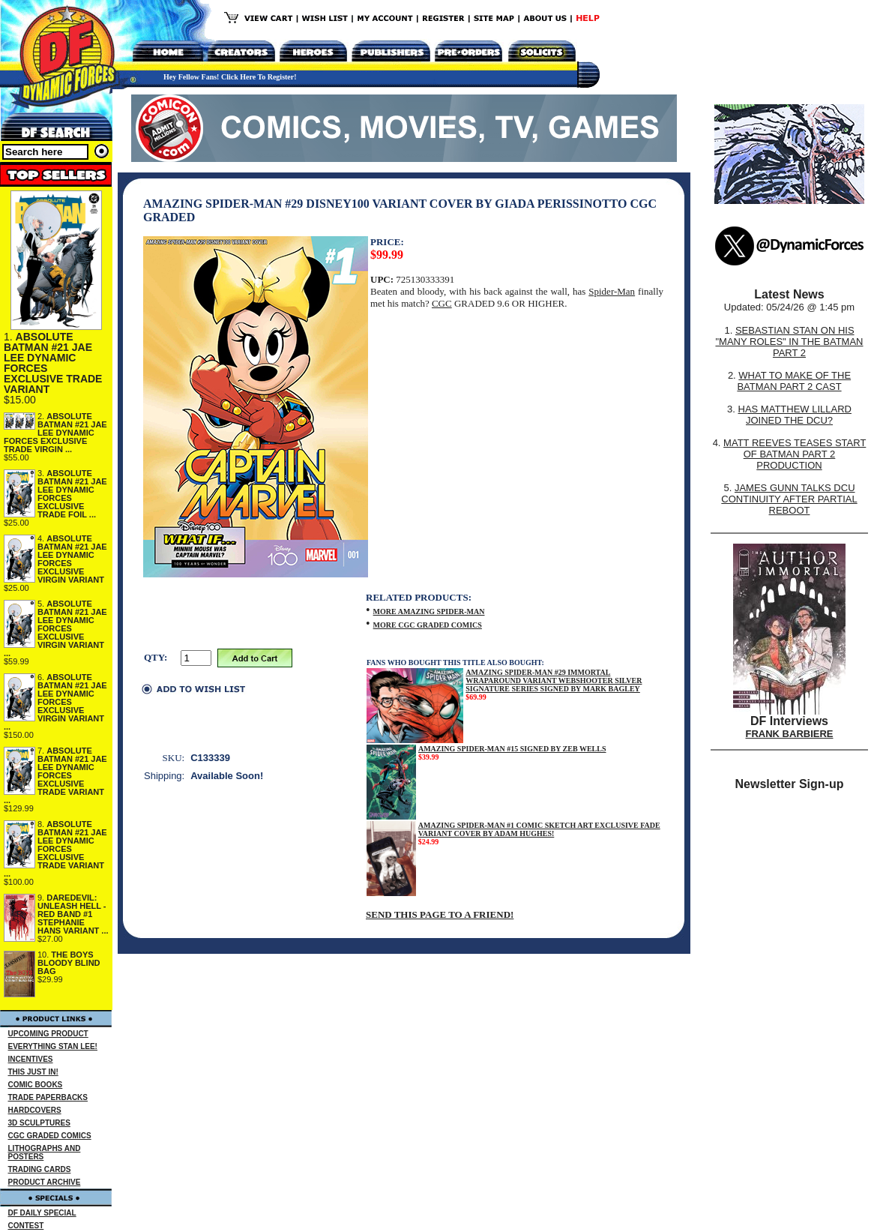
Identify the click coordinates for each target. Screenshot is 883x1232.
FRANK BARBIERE (790, 733)
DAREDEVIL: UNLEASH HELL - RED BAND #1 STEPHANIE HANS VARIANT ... (73, 914)
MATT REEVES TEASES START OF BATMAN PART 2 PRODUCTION (794, 454)
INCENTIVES (30, 1059)
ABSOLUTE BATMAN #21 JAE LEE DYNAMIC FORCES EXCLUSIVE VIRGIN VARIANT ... (55, 628)
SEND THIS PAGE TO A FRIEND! (439, 914)
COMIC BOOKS (35, 1085)
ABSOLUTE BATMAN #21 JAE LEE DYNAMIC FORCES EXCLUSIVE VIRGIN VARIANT (72, 559)
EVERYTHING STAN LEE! (52, 1046)
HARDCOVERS (34, 1110)
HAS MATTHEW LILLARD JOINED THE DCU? (795, 414)
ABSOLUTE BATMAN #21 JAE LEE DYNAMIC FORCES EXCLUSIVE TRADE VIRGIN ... (55, 433)
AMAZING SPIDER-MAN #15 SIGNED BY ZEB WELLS (512, 749)
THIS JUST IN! (33, 1072)
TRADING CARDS (39, 1169)
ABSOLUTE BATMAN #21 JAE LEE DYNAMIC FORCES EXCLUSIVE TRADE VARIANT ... (55, 775)
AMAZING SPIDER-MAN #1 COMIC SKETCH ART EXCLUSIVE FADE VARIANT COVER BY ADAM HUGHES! (539, 829)
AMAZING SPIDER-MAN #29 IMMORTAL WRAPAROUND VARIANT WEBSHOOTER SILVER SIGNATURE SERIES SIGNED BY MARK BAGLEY (553, 680)
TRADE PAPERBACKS (48, 1097)
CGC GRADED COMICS (49, 1136)
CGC (442, 303)
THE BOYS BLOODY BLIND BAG (68, 963)
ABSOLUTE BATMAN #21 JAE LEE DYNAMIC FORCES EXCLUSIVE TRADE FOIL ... (72, 494)
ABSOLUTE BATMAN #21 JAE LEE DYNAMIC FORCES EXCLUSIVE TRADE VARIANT (53, 363)
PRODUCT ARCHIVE (44, 1182)
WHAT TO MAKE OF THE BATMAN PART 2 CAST (794, 381)
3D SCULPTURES (39, 1123)
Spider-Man (611, 291)
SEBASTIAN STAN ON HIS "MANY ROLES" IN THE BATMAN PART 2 (789, 341)
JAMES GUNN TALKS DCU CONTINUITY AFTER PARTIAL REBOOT (789, 499)
